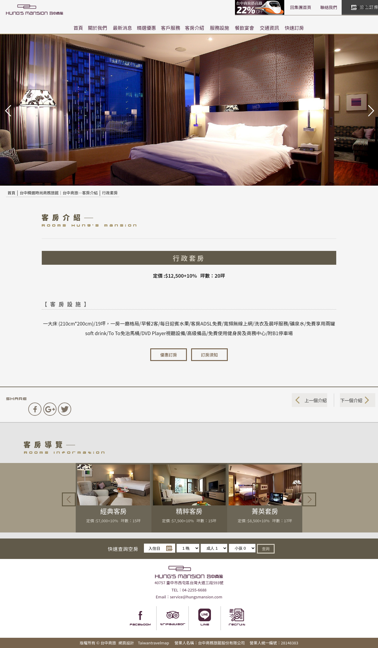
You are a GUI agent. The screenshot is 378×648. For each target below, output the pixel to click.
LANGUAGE (360, 7)
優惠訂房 (168, 355)
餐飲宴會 (244, 27)
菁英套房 (265, 511)
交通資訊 (269, 27)
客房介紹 (194, 27)
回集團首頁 (251, 7)
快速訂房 (294, 27)
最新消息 (122, 27)
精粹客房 (189, 511)
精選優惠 (146, 27)
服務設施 (219, 27)
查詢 (266, 548)
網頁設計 (126, 643)
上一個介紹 (314, 400)
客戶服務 (170, 27)
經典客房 (113, 511)
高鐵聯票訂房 (211, 7)
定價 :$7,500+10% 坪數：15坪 (189, 520)
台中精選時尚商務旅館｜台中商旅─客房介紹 (59, 193)
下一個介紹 (350, 400)
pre (7, 110)
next (370, 110)
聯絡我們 (279, 7)
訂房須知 (209, 355)
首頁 (78, 27)
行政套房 (110, 193)
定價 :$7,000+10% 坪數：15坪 (113, 520)
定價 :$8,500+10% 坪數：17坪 (265, 520)
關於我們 (97, 27)
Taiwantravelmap (153, 643)
